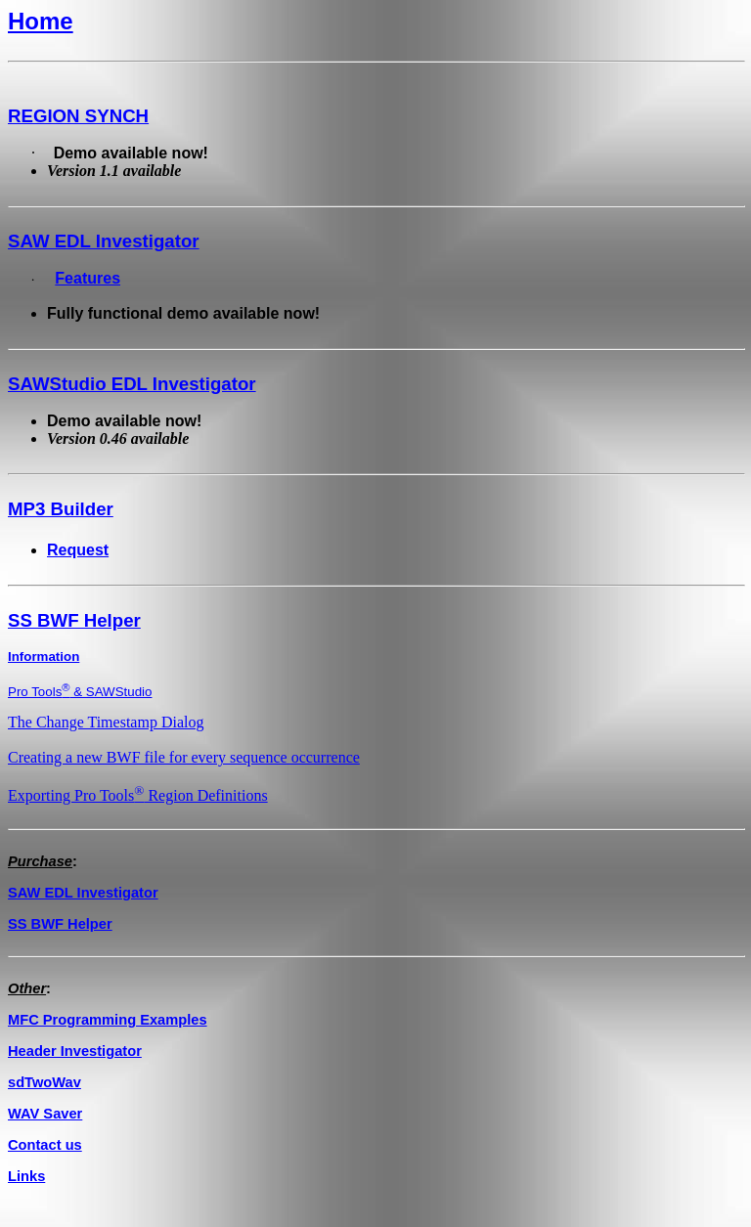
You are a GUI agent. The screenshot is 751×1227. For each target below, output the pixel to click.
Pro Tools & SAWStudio (80, 691)
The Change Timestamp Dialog (105, 722)
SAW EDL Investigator (103, 241)
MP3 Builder (60, 509)
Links (26, 1176)
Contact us (45, 1145)
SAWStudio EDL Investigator (132, 383)
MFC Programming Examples (107, 1020)
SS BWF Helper (74, 620)
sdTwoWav (44, 1082)
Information (43, 656)
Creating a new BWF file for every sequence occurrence (184, 757)
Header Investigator (75, 1051)
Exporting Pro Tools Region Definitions (138, 795)
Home (40, 21)
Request (78, 550)
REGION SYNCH (78, 116)
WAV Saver (45, 1113)
